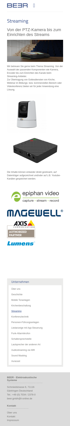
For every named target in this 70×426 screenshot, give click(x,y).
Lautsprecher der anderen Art (26, 344)
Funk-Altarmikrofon (20, 333)
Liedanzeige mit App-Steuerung (27, 328)
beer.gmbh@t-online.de (19, 398)
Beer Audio (17, 3)
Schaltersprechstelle (21, 339)
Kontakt (11, 416)
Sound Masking (19, 355)
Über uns (16, 289)
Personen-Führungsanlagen (25, 322)
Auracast (15, 361)
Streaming (16, 311)
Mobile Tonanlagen (20, 300)
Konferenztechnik (20, 316)
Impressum (13, 420)
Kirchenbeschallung (21, 305)
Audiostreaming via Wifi (23, 350)
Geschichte (17, 294)
